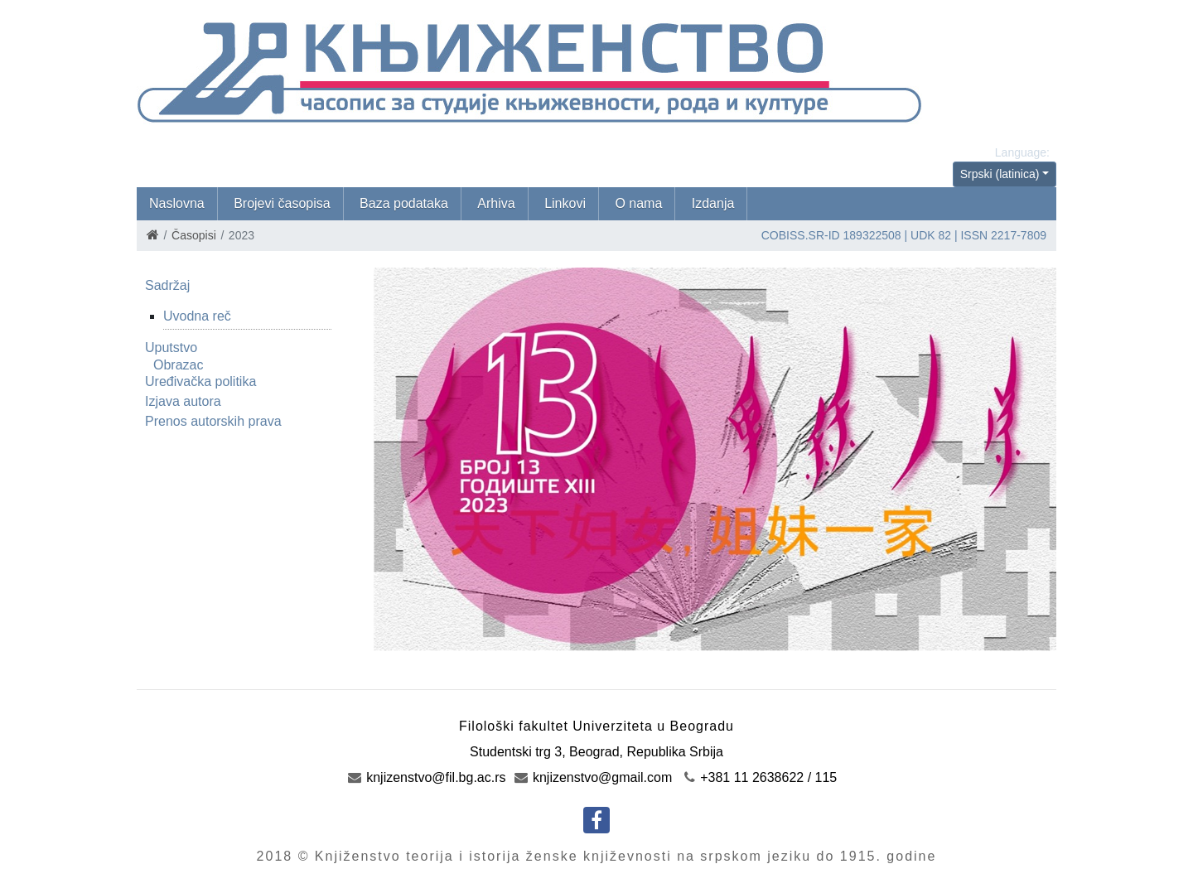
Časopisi (193, 235)
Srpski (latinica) (1000, 174)
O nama (638, 203)
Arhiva (495, 203)
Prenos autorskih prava (213, 421)
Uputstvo (171, 347)
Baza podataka (404, 203)
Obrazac (178, 365)
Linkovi (565, 203)
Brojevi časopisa (282, 203)
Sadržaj (167, 285)
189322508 (872, 235)
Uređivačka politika (200, 381)
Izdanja (713, 203)
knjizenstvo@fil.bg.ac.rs (427, 777)
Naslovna (177, 203)
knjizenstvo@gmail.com (593, 777)
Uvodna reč (197, 316)
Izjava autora (183, 401)
